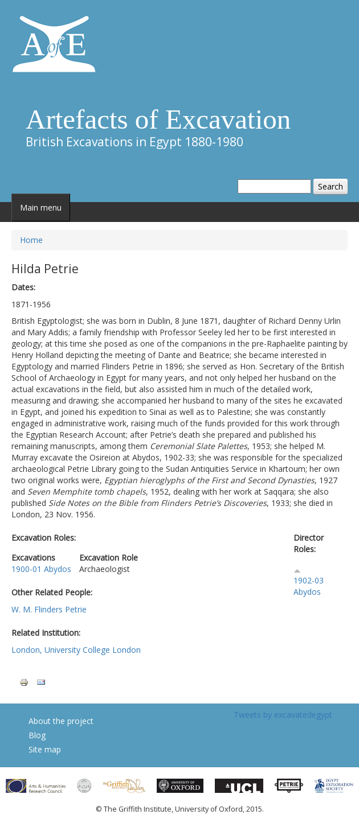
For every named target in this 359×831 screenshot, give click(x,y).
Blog (37, 735)
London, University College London (76, 649)
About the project (60, 720)
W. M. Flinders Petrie (49, 609)
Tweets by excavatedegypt (283, 714)
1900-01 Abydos (41, 568)
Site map (44, 749)
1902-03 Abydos (308, 586)
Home (31, 240)
